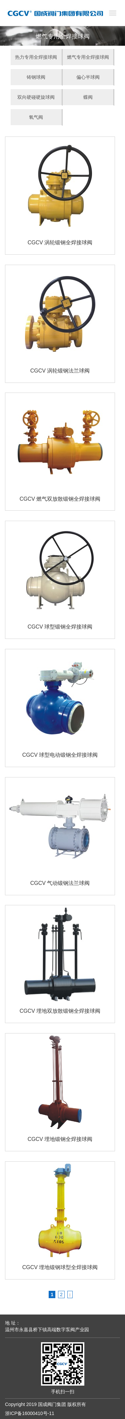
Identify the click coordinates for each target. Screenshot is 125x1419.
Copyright (15, 1404)
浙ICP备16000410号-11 (29, 1413)
